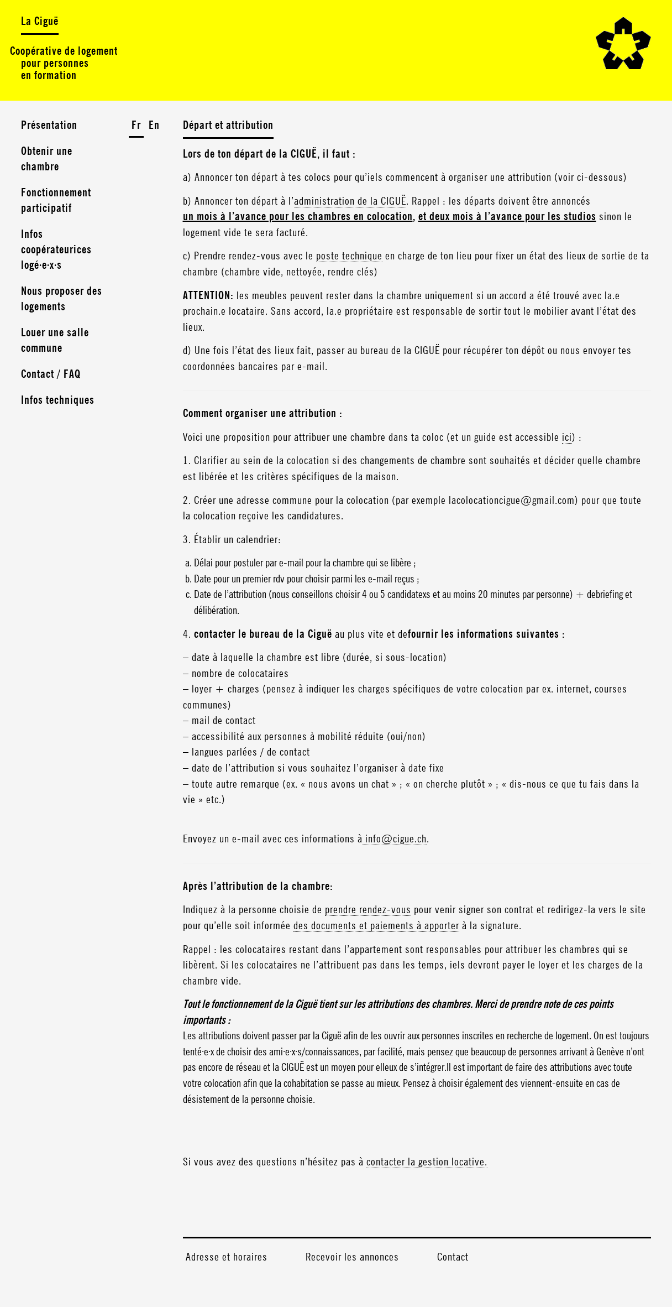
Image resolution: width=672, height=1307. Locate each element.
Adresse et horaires (226, 1257)
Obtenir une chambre (46, 159)
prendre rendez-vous (368, 909)
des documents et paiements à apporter (376, 925)
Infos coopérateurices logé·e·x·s (56, 250)
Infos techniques (58, 400)
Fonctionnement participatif (56, 201)
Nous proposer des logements (61, 299)
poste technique (349, 256)
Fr (136, 125)
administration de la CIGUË (350, 201)
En (154, 125)
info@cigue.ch (395, 839)
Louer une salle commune (55, 340)
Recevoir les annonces (352, 1257)
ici (567, 437)
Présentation (49, 125)
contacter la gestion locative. (426, 1162)
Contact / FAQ (51, 374)
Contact (453, 1257)
